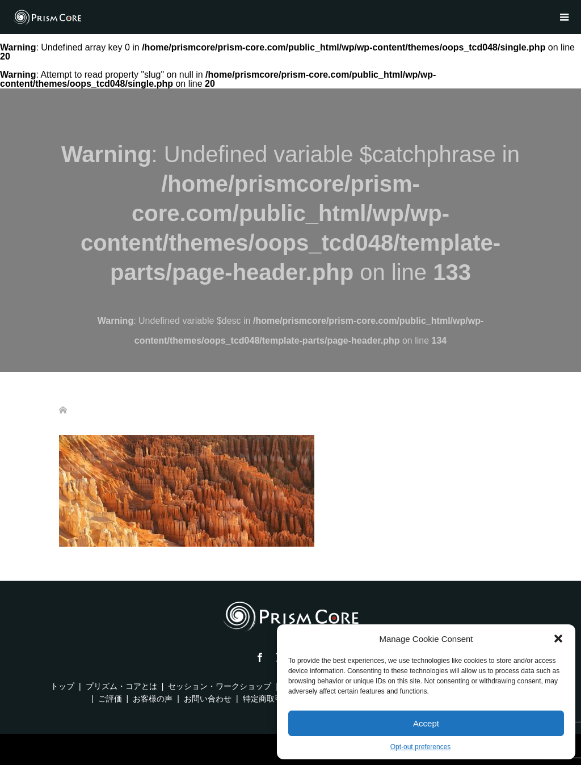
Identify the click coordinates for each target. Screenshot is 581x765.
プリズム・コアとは (121, 686)
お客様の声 (152, 698)
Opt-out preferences (420, 747)
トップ (62, 686)
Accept (426, 723)
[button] (558, 638)
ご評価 (110, 698)
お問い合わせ (207, 698)
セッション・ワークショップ (219, 686)
